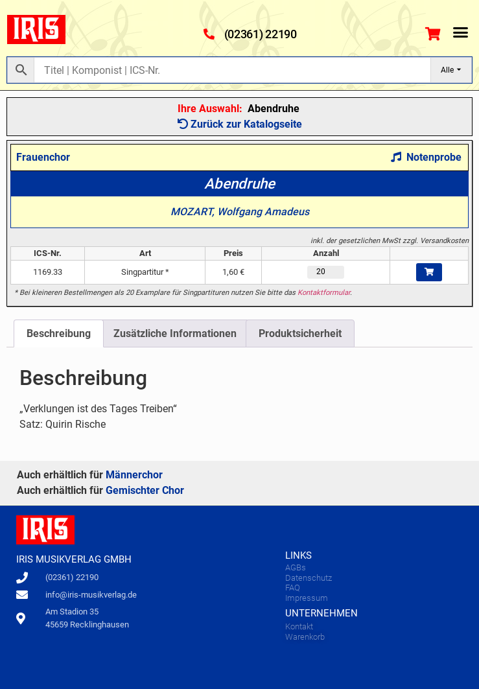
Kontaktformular (324, 292)
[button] (461, 31)
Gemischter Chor (145, 490)
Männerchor (134, 475)
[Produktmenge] (326, 272)
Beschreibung (59, 333)
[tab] (59, 334)
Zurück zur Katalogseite (240, 124)
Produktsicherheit (300, 333)
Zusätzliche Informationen (175, 333)
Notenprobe (426, 157)
